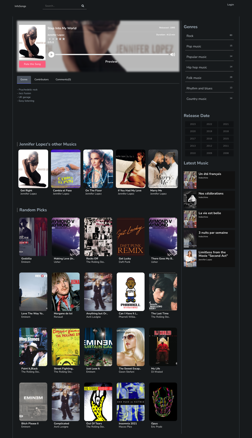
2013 (193, 145)
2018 (226, 131)
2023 (193, 124)
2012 (209, 145)
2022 (209, 124)
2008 (226, 153)
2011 (226, 145)
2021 (226, 124)
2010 (193, 153)
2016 (209, 138)
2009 (209, 153)
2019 (209, 131)
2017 (193, 138)
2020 (193, 131)
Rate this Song (32, 64)
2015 (226, 138)
